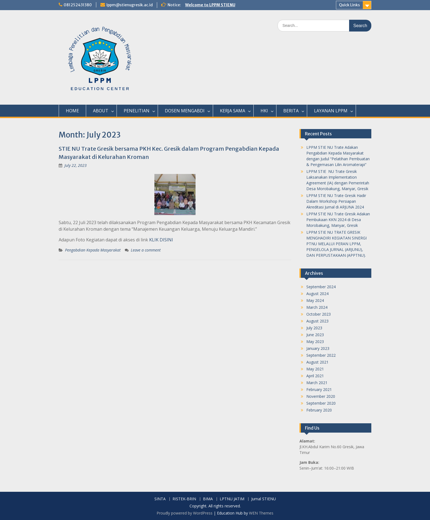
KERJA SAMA (232, 111)
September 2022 (321, 355)
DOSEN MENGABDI (185, 111)
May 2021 (315, 369)
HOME (72, 111)
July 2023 (314, 327)
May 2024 (315, 300)
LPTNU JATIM (232, 499)
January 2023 (317, 348)
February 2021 (319, 389)
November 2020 (320, 396)
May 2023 (315, 341)
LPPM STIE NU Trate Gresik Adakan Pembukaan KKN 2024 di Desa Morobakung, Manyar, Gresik (338, 219)
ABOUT (100, 111)
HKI (264, 111)
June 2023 (315, 334)
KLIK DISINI (161, 240)
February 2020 (319, 410)
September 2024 (321, 286)
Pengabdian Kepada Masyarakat (93, 250)
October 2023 (318, 314)
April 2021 (315, 375)
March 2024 (316, 307)
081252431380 (78, 4)
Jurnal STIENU (263, 499)
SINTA (160, 499)
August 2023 (317, 321)
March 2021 (316, 382)
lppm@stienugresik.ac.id (129, 4)
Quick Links (349, 4)
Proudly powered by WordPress (185, 513)
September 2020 (321, 403)
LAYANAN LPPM (330, 111)
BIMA (208, 499)
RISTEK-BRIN (184, 499)
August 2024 (317, 293)
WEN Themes (261, 513)
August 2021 (317, 362)
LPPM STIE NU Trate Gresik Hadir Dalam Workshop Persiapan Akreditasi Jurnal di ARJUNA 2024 (336, 201)
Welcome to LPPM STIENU (210, 4)
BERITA (291, 111)
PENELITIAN (136, 111)
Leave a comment (146, 250)
